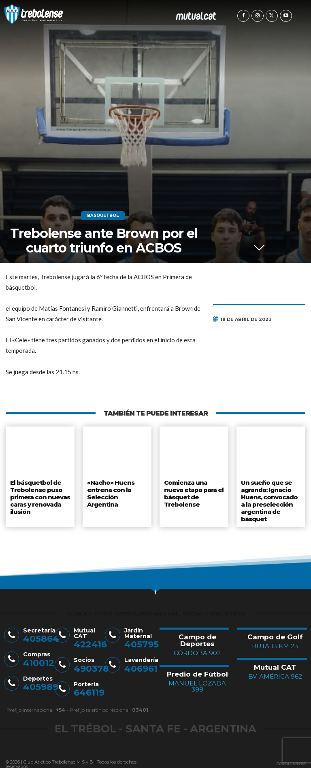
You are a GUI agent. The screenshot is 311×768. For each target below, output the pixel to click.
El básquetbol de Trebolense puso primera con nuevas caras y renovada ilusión (39, 494)
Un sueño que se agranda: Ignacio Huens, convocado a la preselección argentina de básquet (271, 498)
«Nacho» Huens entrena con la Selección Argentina (117, 488)
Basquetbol (103, 215)
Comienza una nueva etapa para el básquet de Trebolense (193, 491)
